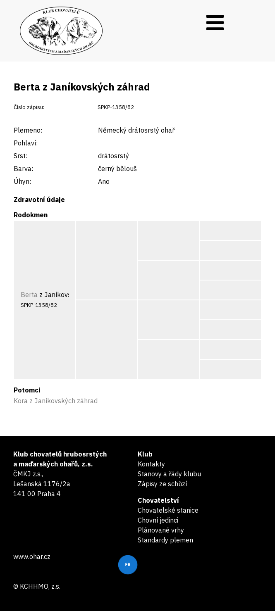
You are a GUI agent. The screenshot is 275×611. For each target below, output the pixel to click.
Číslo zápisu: (29, 107)
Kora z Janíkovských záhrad (56, 401)
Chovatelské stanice (168, 510)
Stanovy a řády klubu (169, 474)
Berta (29, 294)
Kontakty (151, 464)
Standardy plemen (165, 540)
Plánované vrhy (161, 530)
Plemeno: (28, 130)
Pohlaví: (26, 143)
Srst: (20, 156)
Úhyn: (22, 181)
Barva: (23, 168)
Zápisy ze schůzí (162, 484)
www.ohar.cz (31, 556)
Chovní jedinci (158, 520)
